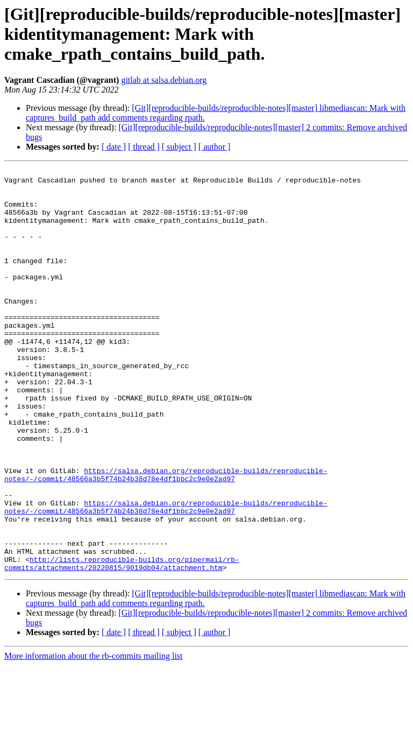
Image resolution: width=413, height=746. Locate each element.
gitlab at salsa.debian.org (163, 80)
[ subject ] (179, 146)
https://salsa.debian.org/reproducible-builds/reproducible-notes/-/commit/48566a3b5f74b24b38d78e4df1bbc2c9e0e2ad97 (165, 536)
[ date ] (114, 146)
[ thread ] (144, 146)
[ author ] (214, 146)
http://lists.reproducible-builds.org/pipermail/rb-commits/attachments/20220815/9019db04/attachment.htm (121, 643)
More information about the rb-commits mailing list (93, 736)
